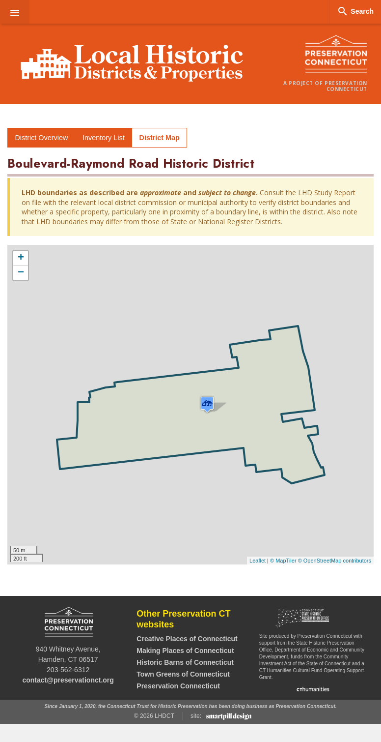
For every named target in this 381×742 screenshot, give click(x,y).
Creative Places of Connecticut (186, 639)
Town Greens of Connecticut (183, 674)
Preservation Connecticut (178, 686)
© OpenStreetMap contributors (334, 561)
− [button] (21, 273)
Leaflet (257, 561)
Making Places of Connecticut (185, 650)
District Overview (41, 138)
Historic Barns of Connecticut (185, 662)
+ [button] (21, 258)
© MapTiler (283, 561)
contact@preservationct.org (67, 680)
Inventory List (103, 138)
